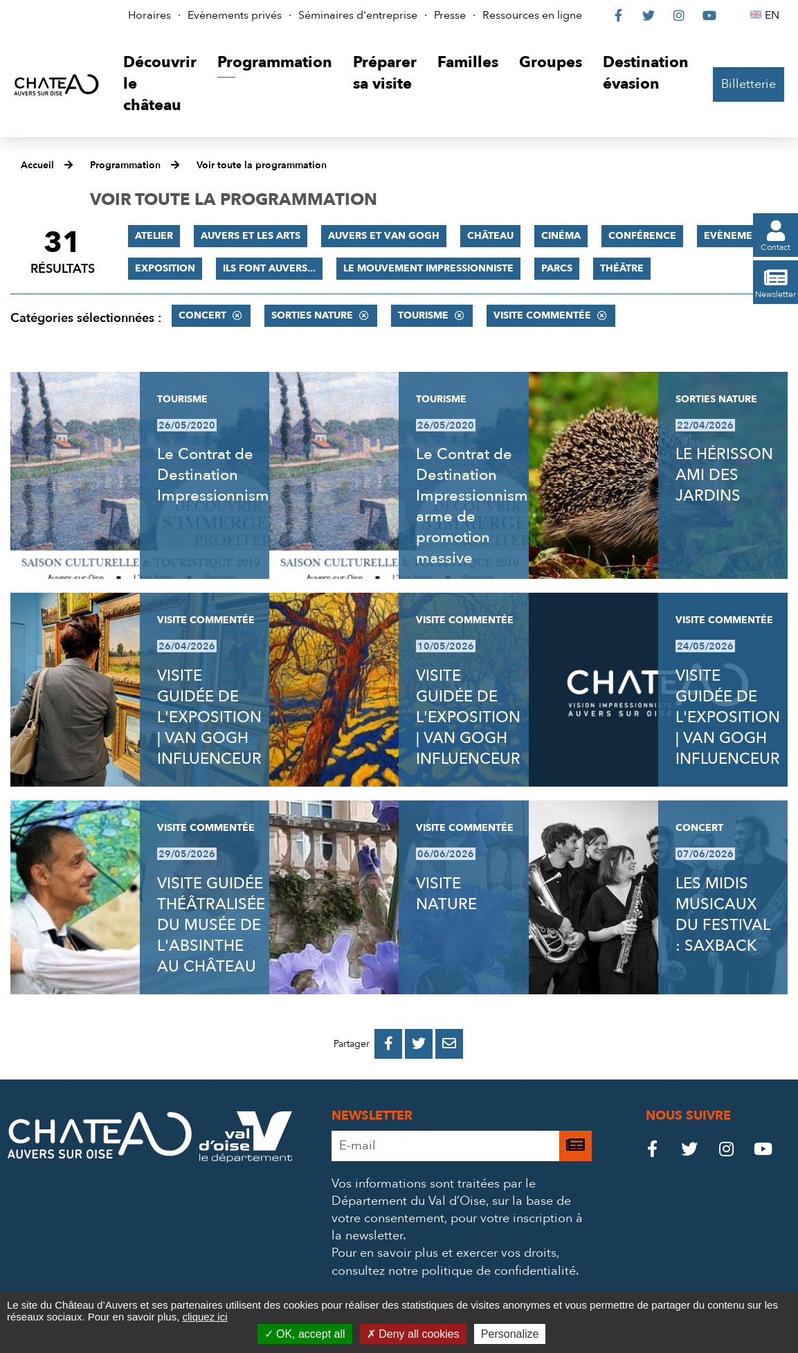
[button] (160, 84)
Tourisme (423, 315)
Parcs (556, 268)
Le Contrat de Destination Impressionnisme (217, 475)
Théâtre (622, 268)
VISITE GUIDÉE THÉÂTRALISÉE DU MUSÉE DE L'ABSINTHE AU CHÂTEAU (211, 925)
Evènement (734, 235)
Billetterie (748, 84)
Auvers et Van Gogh (383, 235)
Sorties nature (312, 315)
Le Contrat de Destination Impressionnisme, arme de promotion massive (478, 506)
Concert (202, 315)
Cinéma (561, 235)
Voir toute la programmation (262, 165)
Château (490, 235)
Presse (450, 15)
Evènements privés (235, 15)
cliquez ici (204, 1317)
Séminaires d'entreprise (357, 15)
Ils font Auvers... (269, 268)
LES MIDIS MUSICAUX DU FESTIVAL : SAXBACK (722, 914)
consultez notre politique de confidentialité (454, 1271)
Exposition (165, 268)
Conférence (642, 235)
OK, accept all (304, 1334)
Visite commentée (542, 315)
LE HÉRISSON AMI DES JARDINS (724, 475)
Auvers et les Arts (250, 235)
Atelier (154, 235)
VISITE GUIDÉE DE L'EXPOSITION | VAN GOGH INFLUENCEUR (209, 717)
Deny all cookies (413, 1334)
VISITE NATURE (446, 894)
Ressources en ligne (532, 15)
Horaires (149, 15)
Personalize (510, 1334)
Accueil (37, 165)
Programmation (125, 165)
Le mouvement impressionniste (428, 268)
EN (774, 15)
